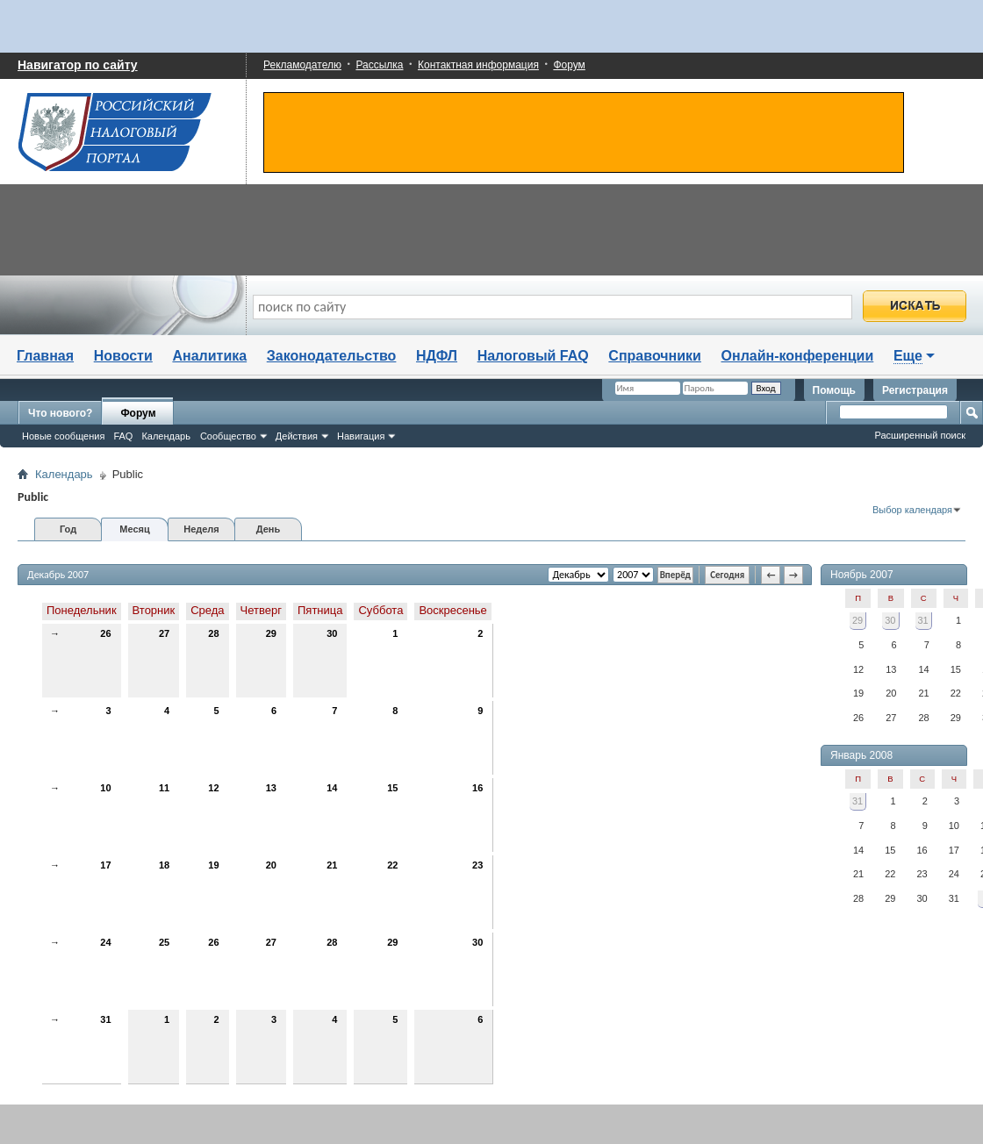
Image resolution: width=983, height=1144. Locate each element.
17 (105, 865)
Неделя (201, 529)
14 (331, 788)
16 (477, 788)
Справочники (654, 355)
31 (105, 1019)
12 (213, 788)
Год (68, 529)
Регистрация (915, 390)
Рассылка (379, 65)
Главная (45, 355)
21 (331, 865)
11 (164, 788)
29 (271, 633)
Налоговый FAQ (533, 355)
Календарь (165, 436)
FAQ (123, 436)
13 (271, 788)
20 (271, 865)
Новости (123, 355)
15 (392, 788)
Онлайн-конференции (797, 355)
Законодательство (332, 355)
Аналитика (209, 355)
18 (164, 865)
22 (392, 865)
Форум (569, 65)
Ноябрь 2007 (861, 574)
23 (477, 865)
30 (331, 633)
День (268, 529)
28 (213, 633)
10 (105, 788)
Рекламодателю (302, 65)
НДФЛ (436, 355)
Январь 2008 (861, 755)
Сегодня (727, 575)
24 (105, 942)
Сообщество (228, 436)
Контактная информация (478, 65)
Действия (297, 436)
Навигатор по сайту (78, 65)
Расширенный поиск (919, 435)
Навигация (360, 436)
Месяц (134, 529)
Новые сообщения (63, 436)
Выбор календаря (912, 509)
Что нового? (60, 413)
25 (164, 942)
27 (164, 633)
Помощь (834, 390)
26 (105, 633)
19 (213, 865)
